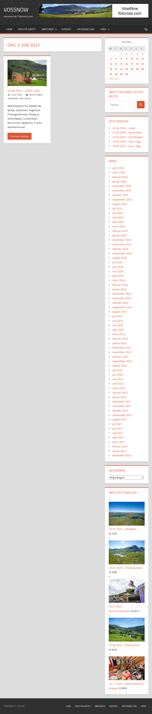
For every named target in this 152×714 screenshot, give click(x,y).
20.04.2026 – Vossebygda (127, 137)
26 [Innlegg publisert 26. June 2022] (142, 68)
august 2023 (119, 311)
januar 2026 (119, 181)
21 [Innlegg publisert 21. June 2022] (116, 68)
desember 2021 (121, 401)
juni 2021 (117, 428)
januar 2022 (119, 397)
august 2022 (119, 365)
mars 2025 (118, 226)
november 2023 (121, 298)
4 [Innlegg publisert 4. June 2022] (137, 53)
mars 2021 (118, 442)
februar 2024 (120, 285)
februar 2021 (120, 446)
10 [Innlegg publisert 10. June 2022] (132, 58)
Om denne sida (85, 29)
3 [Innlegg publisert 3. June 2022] (132, 53)
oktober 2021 (120, 410)
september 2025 (122, 199)
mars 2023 (118, 334)
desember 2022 (121, 347)
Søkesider (49, 29)
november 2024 (121, 244)
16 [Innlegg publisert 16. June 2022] (126, 63)
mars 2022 (118, 388)
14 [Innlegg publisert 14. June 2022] (116, 63)
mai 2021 (117, 433)
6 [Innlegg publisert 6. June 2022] (110, 58)
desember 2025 (121, 186)
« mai (111, 78)
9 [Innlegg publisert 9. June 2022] (126, 58)
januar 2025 (119, 235)
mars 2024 (118, 280)
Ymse (105, 29)
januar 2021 (119, 451)
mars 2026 (118, 172)
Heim (9, 29)
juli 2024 (117, 262)
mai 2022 (117, 379)
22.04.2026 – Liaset (123, 128)
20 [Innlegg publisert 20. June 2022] (111, 68)
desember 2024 (121, 240)
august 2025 (119, 204)
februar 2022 (120, 392)
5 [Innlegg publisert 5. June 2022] (142, 53)
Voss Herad (25, 98)
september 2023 (122, 307)
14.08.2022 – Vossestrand (124, 645)
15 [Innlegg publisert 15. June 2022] (121, 63)
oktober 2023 (120, 302)
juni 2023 (117, 320)
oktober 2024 (120, 249)
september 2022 (122, 361)
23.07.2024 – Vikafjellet (122, 529)
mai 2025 (117, 217)
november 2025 (121, 190)
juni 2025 (117, 213)
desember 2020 (121, 455)
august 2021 (119, 419)
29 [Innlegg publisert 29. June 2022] (121, 74)
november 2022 (121, 352)
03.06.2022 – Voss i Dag (24, 90)
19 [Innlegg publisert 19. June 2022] (142, 63)
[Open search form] (146, 29)
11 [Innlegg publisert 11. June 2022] (137, 58)
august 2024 (119, 257)
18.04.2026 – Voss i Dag (126, 146)
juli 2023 (117, 316)
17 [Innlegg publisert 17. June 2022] (132, 63)
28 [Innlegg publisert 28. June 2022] (116, 74)
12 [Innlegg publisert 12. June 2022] (142, 58)
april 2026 (118, 168)
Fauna (32, 94)
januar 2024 (119, 289)
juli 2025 (117, 208)
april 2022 (118, 383)
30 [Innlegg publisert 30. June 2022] (126, 74)
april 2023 (118, 329)
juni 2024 (117, 267)
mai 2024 (117, 271)
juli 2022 (117, 370)
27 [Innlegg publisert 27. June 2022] (111, 74)
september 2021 (122, 415)
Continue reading (19, 136)
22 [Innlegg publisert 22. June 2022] (121, 68)
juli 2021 (117, 424)
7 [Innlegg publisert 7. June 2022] (116, 58)
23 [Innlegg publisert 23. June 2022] (126, 68)
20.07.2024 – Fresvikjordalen (126, 568)
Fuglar (39, 94)
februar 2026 (120, 177)
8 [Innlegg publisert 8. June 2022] (121, 58)
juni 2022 (117, 374)
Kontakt (66, 29)
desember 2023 (121, 293)
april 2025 (118, 222)
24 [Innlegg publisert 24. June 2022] (132, 68)
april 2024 (118, 275)
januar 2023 (119, 343)
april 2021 (118, 437)
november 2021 (121, 406)
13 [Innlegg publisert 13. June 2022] (111, 63)
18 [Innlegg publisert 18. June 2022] (137, 63)
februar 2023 (120, 338)
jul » (117, 78)
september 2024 (122, 253)
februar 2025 (120, 231)
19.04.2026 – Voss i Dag (126, 141)
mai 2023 (117, 325)
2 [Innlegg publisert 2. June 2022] (126, 53)
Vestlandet (13, 98)
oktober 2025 (120, 195)
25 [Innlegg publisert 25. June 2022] (137, 68)
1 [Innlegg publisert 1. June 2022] (121, 53)
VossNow (16, 9)
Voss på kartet (27, 29)
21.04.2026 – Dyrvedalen (127, 132)
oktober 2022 (120, 356)
